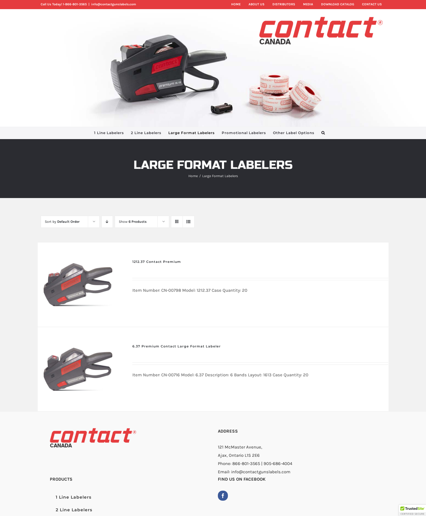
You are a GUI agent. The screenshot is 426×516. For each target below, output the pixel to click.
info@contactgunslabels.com (113, 4)
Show (133, 222)
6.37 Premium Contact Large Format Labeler (176, 346)
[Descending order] (107, 222)
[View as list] (188, 221)
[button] (323, 133)
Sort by (62, 222)
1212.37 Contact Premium (156, 262)
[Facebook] (223, 496)
